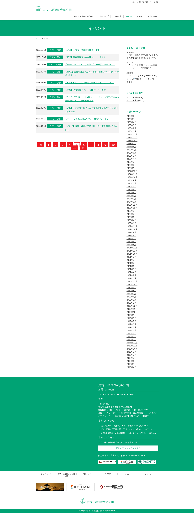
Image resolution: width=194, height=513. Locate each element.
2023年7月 (131, 214)
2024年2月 (131, 199)
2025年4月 (131, 159)
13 (74, 147)
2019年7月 (131, 321)
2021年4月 (131, 272)
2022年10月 (132, 229)
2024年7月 (131, 183)
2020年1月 (131, 303)
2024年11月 (132, 174)
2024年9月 (131, 180)
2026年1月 (131, 131)
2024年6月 (131, 186)
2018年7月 (131, 358)
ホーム (38, 38)
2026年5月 (131, 119)
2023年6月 (131, 217)
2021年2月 (131, 275)
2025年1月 (131, 168)
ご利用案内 (117, 16)
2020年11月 (132, 281)
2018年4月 (131, 367)
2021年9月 (131, 257)
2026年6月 (131, 116)
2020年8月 (131, 291)
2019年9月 (131, 315)
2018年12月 (132, 343)
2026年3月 (131, 125)
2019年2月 (131, 336)
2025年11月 (132, 137)
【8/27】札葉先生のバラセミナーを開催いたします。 (89, 83)
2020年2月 (131, 300)
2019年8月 (131, 318)
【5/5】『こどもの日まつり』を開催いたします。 (88, 119)
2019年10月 (132, 312)
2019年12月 (132, 306)
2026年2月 (131, 128)
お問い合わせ (153, 16)
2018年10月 (132, 349)
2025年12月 (132, 134)
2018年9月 (131, 352)
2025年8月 (131, 147)
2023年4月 (131, 220)
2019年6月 (131, 324)
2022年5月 (131, 242)
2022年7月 (131, 238)
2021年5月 (131, 269)
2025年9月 (131, 144)
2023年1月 (131, 223)
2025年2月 (131, 165)
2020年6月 (131, 297)
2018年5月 (131, 364)
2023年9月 (131, 211)
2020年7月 (131, 294)
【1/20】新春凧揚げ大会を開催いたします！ (85, 57)
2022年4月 (131, 245)
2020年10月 (132, 284)
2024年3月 (131, 196)
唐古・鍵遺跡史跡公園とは (85, 16)
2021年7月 (131, 263)
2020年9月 (131, 287)
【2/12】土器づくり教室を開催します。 (83, 50)
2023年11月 (132, 208)
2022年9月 (131, 232)
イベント (129, 16)
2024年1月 (131, 202)
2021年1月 (131, 278)
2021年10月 (132, 254)
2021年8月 (131, 260)
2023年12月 (132, 205)
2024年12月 (132, 171)
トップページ (46, 474)
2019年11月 (132, 309)
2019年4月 (131, 330)
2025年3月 (131, 162)
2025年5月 (131, 156)
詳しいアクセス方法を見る (128, 448)
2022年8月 (131, 235)
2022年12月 (132, 226)
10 (113, 144)
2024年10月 (132, 177)
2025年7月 (131, 150)
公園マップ (104, 16)
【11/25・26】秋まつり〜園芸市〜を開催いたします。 (90, 64)
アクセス (140, 16)
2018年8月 (131, 355)
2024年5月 (131, 189)
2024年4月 (131, 193)
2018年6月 (131, 361)
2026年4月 (131, 122)
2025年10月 (132, 140)
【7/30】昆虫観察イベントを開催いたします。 (86, 90)
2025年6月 (131, 153)
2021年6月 (131, 266)
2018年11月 (132, 346)
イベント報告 (133, 97)
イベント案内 (55, 50)
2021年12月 (132, 248)
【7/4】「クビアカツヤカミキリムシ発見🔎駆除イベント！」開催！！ (142, 79)
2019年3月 (131, 333)
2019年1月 (131, 340)
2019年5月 (131, 327)
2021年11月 (132, 251)
